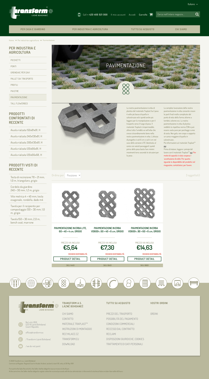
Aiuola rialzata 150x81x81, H (25, 130)
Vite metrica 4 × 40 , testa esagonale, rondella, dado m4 (27, 198)
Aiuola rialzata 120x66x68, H (26, 154)
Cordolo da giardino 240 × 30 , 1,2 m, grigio (25, 188)
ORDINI (154, 313)
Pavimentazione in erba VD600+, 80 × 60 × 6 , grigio (144, 229)
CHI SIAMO (181, 29)
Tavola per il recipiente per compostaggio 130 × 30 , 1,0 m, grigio (28, 209)
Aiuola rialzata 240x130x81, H (26, 136)
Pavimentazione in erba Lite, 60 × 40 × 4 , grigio (70, 229)
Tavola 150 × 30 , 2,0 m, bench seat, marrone (25, 220)
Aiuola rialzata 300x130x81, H (27, 142)
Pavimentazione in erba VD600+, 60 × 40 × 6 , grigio (107, 229)
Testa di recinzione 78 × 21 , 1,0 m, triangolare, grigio (28, 178)
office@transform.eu (34, 332)
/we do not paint (33, 346)
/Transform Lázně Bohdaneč (38, 339)
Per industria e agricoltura (90, 29)
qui (165, 146)
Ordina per (58, 175)
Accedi (132, 14)
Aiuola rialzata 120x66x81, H (26, 148)
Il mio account (118, 14)
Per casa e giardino (33, 29)
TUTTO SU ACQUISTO (142, 29)
